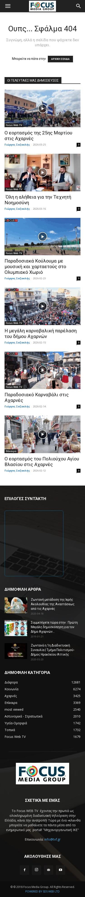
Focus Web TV (14, 125)
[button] (7, 6)
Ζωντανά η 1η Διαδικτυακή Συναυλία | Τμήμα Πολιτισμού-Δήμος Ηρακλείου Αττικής (53, 650)
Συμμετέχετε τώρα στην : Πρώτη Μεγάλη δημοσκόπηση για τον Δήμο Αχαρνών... (54, 627)
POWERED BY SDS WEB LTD (42, 891)
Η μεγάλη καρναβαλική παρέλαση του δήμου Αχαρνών (41, 333)
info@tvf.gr (52, 839)
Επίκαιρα (11, 451)
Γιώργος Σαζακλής (17, 144)
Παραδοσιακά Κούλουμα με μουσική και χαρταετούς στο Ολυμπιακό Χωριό (35, 266)
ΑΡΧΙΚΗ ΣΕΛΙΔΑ (60, 59)
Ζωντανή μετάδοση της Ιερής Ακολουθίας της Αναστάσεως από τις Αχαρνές (53, 604)
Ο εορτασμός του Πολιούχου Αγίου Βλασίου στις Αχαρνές (42, 461)
